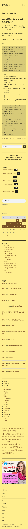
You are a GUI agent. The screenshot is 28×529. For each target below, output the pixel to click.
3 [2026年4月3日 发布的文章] (17, 220)
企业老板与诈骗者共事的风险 (16, 320)
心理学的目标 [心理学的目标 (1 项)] (9, 436)
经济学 (5, 402)
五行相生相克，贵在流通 (10, 255)
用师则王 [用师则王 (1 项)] (16, 442)
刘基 (5, 381)
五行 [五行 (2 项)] (12, 428)
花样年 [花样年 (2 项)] (8, 450)
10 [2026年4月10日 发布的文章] (17, 223)
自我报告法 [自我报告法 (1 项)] (4, 450)
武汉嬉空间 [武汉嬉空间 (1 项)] (4, 442)
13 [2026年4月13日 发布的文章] (3, 226)
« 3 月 (6, 235)
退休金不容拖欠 (7, 257)
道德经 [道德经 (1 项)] (18, 450)
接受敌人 (11, 357)
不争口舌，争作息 (8, 253)
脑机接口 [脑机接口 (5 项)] (16, 447)
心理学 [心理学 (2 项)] (22, 434)
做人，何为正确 (7, 245)
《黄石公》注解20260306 (7, 177)
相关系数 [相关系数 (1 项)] (10, 444)
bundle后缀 (18, 138)
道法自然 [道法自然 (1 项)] (21, 450)
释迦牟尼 (6, 414)
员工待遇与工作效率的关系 (10, 265)
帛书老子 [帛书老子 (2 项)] (16, 434)
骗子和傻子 (12, 351)
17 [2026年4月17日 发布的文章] (17, 226)
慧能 (5, 395)
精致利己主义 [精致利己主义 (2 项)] (6, 447)
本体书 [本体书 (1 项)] (18, 439)
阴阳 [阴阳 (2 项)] (3, 453)
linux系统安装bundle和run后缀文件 (13, 20)
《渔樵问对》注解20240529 (7, 187)
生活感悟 (6, 398)
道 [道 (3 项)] (16, 450)
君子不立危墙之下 (8, 259)
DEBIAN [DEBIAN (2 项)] (4, 428)
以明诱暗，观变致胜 (14, 371)
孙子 (5, 387)
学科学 (3, 510)
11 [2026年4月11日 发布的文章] (20, 223)
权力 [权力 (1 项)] (21, 439)
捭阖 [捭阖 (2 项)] (14, 436)
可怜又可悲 (12, 300)
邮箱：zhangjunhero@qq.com (14, 526)
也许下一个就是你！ (8, 273)
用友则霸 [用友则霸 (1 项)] (12, 442)
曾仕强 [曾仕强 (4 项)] (7, 439)
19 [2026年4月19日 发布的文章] (24, 226)
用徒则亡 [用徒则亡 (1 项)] (19, 442)
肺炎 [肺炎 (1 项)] (11, 447)
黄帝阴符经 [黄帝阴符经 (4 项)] (9, 453)
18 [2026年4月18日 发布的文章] (20, 226)
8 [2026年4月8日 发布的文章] (10, 223)
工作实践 (6, 389)
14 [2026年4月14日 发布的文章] (7, 226)
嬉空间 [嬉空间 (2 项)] (14, 431)
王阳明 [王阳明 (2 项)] (8, 442)
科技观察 (6, 400)
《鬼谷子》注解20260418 (7, 180)
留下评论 (24, 138)
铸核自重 (6, 269)
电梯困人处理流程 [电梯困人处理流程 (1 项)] (5, 444)
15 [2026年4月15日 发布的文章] (10, 226)
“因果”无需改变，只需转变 (16, 288)
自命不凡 (11, 339)
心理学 (5, 393)
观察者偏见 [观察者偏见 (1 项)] (13, 450)
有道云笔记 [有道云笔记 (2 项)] (13, 439)
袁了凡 (5, 406)
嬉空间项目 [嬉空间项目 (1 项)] (18, 431)
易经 (5, 397)
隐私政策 (9, 524)
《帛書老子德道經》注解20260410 (9, 173)
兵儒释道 (4, 490)
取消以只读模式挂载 (8, 249)
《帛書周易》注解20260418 (7, 169)
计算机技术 (12, 138)
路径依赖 (11, 326)
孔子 (5, 385)
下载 (16, 169)
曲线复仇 (6, 261)
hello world (5, 306)
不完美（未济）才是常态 (10, 247)
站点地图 (4, 524)
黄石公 (5, 420)
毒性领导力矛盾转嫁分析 (10, 267)
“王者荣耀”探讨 (13, 294)
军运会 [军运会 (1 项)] (23, 428)
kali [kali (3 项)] (8, 428)
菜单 (24, 5)
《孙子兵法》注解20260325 (7, 184)
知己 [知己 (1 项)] (13, 444)
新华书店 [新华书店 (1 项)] (17, 436)
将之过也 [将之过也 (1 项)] (12, 434)
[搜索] (24, 146)
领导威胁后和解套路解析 (10, 263)
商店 (3, 520)
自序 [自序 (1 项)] (22, 447)
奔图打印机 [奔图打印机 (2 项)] (8, 431)
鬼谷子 (5, 416)
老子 (5, 404)
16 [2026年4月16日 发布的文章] (14, 226)
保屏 (5, 271)
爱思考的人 (6, 5)
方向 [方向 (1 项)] (3, 439)
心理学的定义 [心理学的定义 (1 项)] (4, 436)
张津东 (3, 283)
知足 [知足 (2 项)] (16, 444)
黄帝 (5, 418)
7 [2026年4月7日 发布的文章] (7, 223)
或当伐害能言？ (7, 251)
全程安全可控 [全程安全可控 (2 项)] (18, 428)
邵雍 (5, 412)
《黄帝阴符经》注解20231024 (8, 191)
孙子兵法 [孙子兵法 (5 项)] (6, 433)
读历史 (5, 410)
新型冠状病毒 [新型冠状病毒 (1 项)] (21, 436)
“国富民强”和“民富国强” (15, 345)
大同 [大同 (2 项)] (3, 431)
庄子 (5, 391)
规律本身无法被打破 (17, 306)
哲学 (5, 383)
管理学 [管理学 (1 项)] (19, 444)
